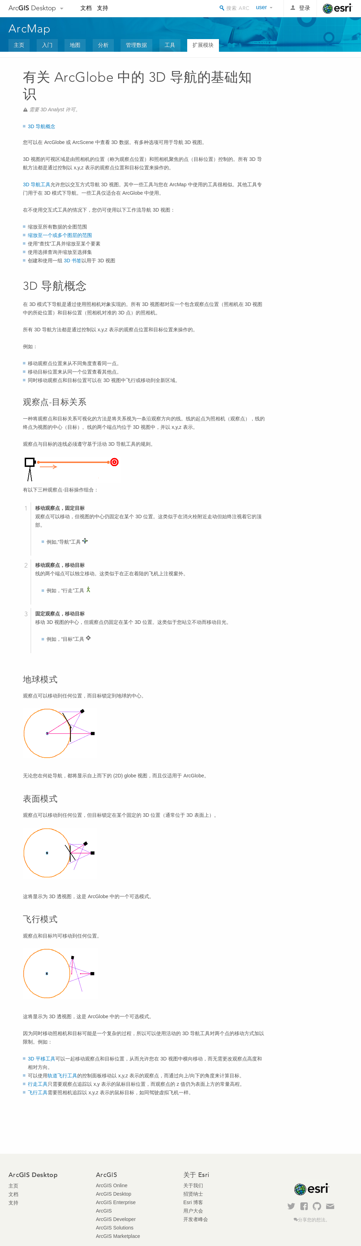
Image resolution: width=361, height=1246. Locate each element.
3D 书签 (71, 260)
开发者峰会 (195, 1219)
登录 (304, 8)
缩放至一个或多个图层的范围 (60, 235)
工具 (170, 45)
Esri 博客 (193, 1202)
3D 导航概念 (41, 126)
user (261, 7)
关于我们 (193, 1185)
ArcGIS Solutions (115, 1228)
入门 (47, 45)
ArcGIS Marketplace (118, 1236)
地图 (75, 45)
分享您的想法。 (314, 1219)
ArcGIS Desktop (113, 1194)
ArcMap (29, 28)
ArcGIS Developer (116, 1219)
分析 (103, 45)
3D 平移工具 (41, 1059)
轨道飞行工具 (62, 1075)
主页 (19, 45)
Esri (338, 8)
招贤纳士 (193, 1194)
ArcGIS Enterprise (116, 1202)
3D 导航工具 (36, 184)
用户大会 (193, 1211)
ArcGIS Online (111, 1185)
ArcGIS (104, 1211)
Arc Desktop (32, 8)
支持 (102, 8)
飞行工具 (38, 1092)
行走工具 (38, 1084)
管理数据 (136, 45)
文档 (86, 8)
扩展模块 (203, 45)
